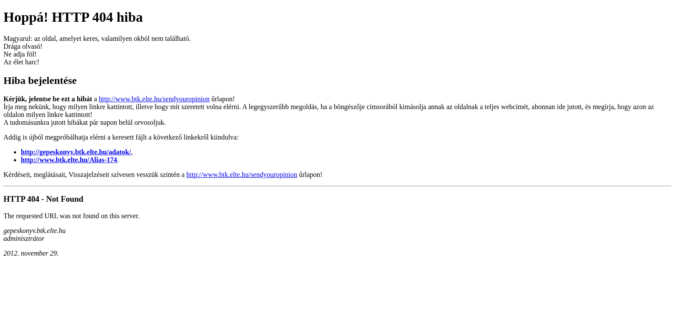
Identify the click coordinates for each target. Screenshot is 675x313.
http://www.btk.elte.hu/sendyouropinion (154, 99)
